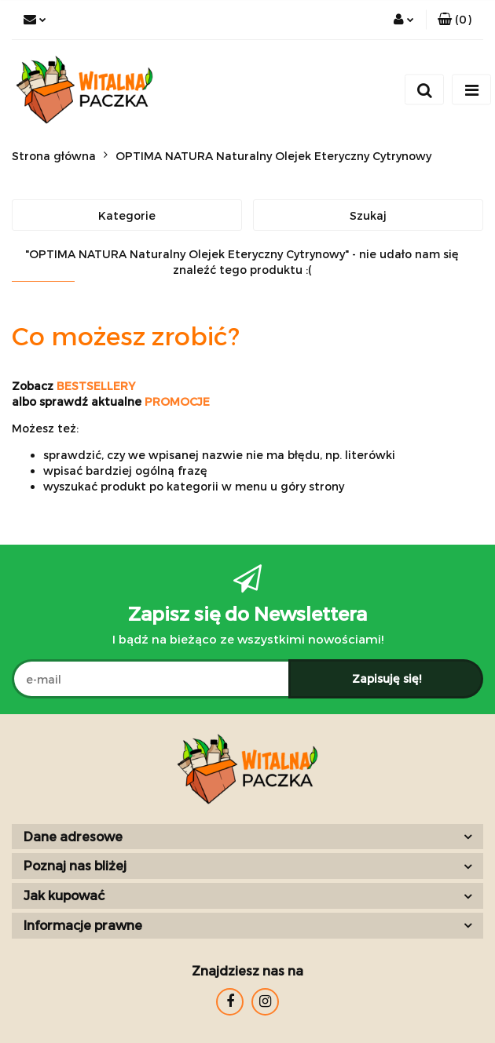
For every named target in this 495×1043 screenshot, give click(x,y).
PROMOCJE (177, 401)
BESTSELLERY (96, 385)
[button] (454, 19)
